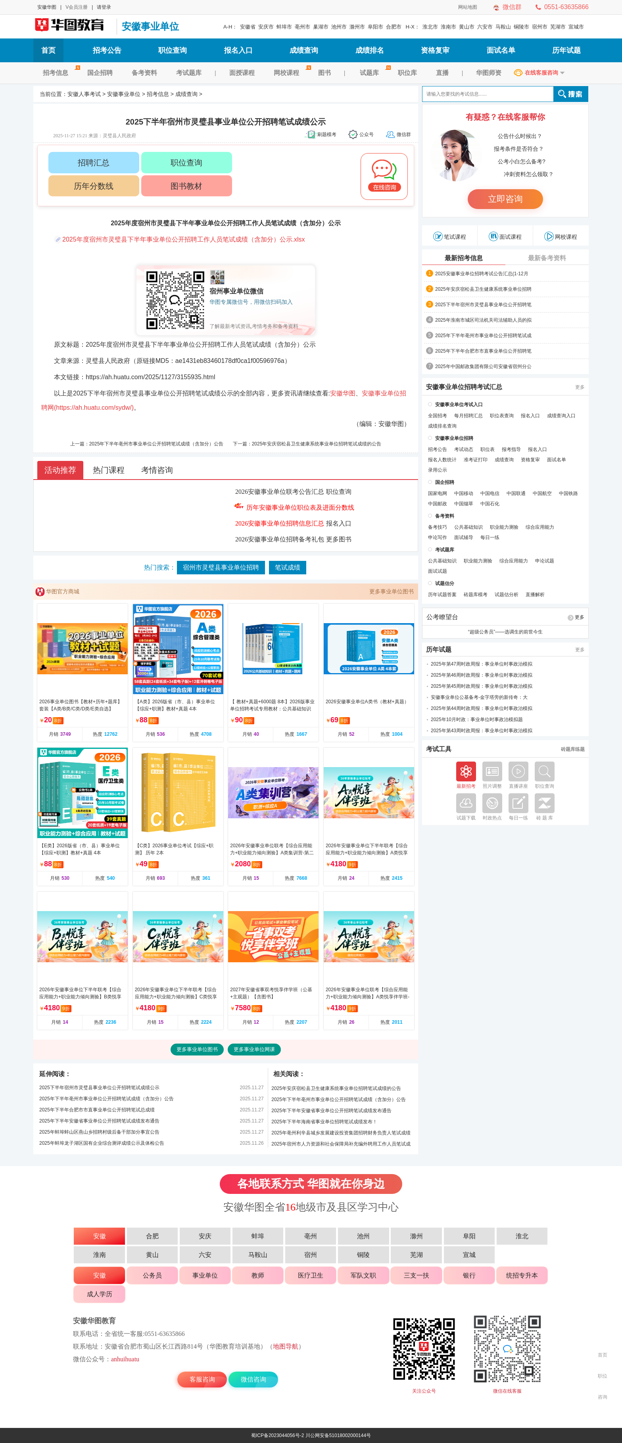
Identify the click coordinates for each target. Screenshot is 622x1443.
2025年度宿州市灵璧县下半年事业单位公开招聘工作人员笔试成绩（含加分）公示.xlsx (183, 239)
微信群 (512, 7)
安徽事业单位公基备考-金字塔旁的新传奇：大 (479, 697)
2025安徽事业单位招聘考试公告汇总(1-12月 (481, 273)
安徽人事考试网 (73, 26)
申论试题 (544, 561)
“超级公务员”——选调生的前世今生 (505, 632)
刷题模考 (326, 134)
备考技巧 (437, 527)
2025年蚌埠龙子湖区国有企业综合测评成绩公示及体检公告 (101, 1143)
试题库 (374, 72)
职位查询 (172, 50)
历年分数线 (93, 186)
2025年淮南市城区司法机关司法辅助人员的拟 (483, 320)
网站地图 (467, 7)
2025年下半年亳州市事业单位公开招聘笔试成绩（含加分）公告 (156, 444)
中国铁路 (568, 493)
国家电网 (437, 493)
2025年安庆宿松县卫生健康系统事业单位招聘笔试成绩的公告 (317, 444)
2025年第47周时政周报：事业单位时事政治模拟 (481, 664)
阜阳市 (375, 27)
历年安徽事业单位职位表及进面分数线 (300, 507)
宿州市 (539, 27)
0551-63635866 (566, 7)
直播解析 (535, 594)
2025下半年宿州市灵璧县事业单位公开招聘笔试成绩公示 (99, 1087)
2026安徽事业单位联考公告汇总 (279, 491)
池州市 (339, 27)
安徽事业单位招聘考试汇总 (464, 387)
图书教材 (186, 186)
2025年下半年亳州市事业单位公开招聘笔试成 (483, 335)
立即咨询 (505, 199)
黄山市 (466, 27)
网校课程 (291, 72)
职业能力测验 (504, 527)
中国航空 (542, 493)
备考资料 (144, 72)
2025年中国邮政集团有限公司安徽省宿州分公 (483, 366)
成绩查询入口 (561, 415)
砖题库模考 (476, 594)
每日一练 (489, 537)
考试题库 (189, 72)
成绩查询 (304, 50)
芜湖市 (558, 27)
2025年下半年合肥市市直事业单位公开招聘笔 (483, 351)
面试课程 (505, 236)
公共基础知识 (468, 527)
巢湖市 (320, 27)
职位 (602, 1376)
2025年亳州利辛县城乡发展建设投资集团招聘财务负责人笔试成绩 (341, 1133)
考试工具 (438, 749)
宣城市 (576, 27)
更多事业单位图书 (391, 591)
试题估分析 (506, 594)
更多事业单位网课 (254, 1049)
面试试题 (437, 571)
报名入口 (238, 50)
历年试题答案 (442, 594)
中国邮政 (437, 504)
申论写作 (437, 537)
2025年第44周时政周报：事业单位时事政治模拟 (481, 708)
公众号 (366, 134)
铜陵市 (521, 27)
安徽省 (247, 27)
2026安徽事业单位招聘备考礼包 (279, 539)
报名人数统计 (442, 459)
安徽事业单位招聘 (454, 438)
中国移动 (463, 493)
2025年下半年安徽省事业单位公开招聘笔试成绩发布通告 (99, 1121)
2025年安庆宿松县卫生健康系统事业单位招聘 (483, 289)
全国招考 (437, 415)
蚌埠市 (284, 27)
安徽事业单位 (150, 26)
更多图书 (338, 539)
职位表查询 (502, 415)
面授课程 (242, 72)
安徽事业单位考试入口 (459, 404)
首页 (48, 50)
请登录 (104, 7)
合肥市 (393, 27)
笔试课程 (449, 236)
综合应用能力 (540, 527)
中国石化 (489, 504)
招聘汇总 (93, 162)
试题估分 (444, 583)
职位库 (407, 72)
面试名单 (501, 50)
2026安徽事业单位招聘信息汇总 (279, 523)
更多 (580, 387)
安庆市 (266, 27)
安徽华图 (46, 7)
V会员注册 (76, 7)
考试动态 (463, 449)
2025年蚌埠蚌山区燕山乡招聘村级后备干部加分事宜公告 (99, 1132)
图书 (324, 72)
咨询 (602, 1397)
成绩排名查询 (442, 426)
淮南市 (448, 27)
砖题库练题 (573, 749)
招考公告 (107, 50)
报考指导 (511, 449)
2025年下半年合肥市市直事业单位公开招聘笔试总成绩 (97, 1110)
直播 (442, 72)
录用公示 (437, 470)
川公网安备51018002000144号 (338, 1435)
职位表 (487, 449)
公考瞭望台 (442, 617)
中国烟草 (463, 504)
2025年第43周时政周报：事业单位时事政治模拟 (481, 730)
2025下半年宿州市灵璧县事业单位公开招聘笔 (483, 304)
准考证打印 (476, 459)
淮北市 (430, 27)
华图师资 (488, 72)
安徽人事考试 (84, 94)
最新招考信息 (464, 258)
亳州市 (302, 27)
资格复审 (435, 50)
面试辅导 (463, 537)
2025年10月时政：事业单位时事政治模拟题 (477, 719)
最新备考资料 (547, 258)
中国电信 (489, 493)
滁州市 (357, 27)
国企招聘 (100, 72)
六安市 (485, 27)
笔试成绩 (287, 567)
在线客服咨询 (541, 72)
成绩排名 (369, 50)
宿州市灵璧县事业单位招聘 (221, 567)
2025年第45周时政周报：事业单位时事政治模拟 (481, 686)
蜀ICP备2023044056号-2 (277, 1435)
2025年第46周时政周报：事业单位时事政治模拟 (481, 675)
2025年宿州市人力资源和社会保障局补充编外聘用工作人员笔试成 (341, 1144)
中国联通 (516, 493)
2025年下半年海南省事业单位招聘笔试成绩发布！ (324, 1121)
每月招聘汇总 (468, 415)
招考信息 (60, 72)
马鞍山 (503, 27)
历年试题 (566, 50)
